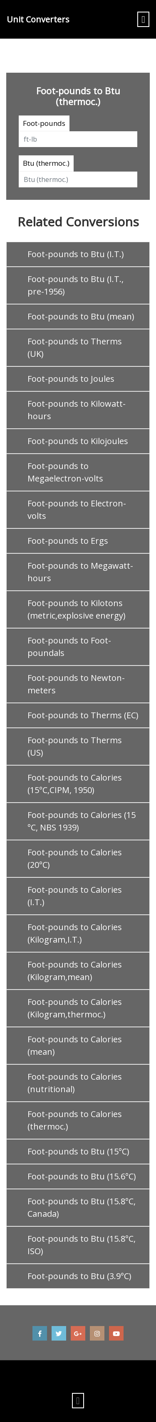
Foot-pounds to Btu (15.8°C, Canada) (81, 1207)
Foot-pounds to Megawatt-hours (80, 572)
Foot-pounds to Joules (70, 378)
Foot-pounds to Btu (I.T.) (75, 254)
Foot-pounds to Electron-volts (76, 509)
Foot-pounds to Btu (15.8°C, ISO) (81, 1245)
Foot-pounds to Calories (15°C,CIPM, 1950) (74, 784)
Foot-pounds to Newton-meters (76, 684)
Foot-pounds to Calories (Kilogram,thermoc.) (74, 1008)
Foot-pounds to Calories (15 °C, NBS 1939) (81, 821)
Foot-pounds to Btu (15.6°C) (81, 1176)
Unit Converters (38, 19)
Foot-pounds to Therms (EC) (83, 715)
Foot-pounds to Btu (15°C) (78, 1151)
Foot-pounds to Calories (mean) (74, 1045)
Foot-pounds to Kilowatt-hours (76, 410)
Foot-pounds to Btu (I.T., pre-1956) (75, 285)
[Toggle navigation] (143, 19)
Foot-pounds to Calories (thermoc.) (74, 1120)
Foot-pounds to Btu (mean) (80, 316)
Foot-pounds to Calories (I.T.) (74, 896)
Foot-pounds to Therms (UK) (74, 347)
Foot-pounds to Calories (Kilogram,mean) (74, 970)
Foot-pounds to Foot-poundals (69, 646)
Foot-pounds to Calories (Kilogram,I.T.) (74, 933)
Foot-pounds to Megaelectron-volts (65, 472)
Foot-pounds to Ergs (67, 540)
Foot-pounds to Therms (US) (74, 746)
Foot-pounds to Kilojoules (77, 441)
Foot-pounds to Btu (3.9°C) (79, 1276)
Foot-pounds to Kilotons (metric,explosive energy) (76, 609)
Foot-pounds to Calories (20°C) (74, 858)
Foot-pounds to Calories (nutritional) (74, 1083)
